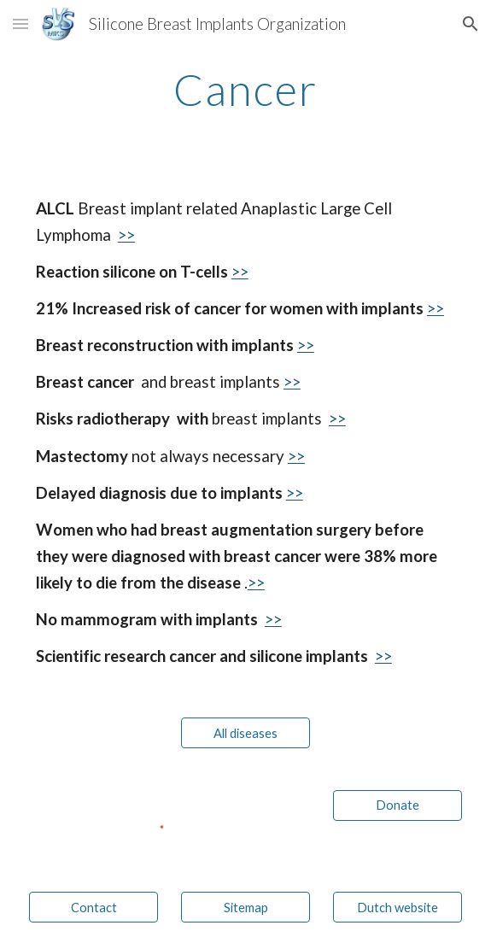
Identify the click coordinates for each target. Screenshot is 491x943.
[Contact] (93, 907)
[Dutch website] (397, 907)
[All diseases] (245, 733)
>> (126, 235)
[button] (20, 23)
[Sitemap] (245, 907)
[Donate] (397, 804)
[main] (245, 89)
